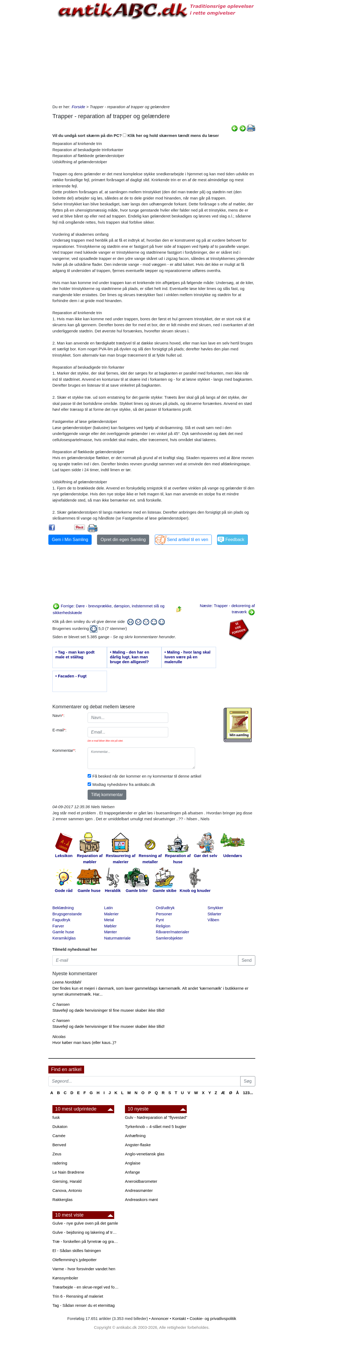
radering (59, 1163)
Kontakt (179, 1318)
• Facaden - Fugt (71, 676)
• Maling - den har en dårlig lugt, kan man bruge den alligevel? (129, 657)
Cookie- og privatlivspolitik (213, 1318)
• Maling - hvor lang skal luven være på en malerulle (187, 657)
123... (248, 1092)
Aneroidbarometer (141, 1181)
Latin (108, 907)
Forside (78, 106)
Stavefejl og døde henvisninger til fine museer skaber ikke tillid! (108, 1010)
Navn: (58, 715)
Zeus (56, 1154)
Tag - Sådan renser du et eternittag (83, 1305)
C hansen (61, 1004)
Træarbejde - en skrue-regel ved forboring (86, 1287)
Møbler (110, 926)
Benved (59, 1144)
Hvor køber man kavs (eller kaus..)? (84, 1042)
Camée (58, 1135)
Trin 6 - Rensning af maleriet (77, 1296)
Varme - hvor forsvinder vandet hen (83, 1269)
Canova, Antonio (67, 1190)
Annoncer (159, 1318)
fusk (56, 1117)
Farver (58, 926)
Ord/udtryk (165, 907)
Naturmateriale (117, 938)
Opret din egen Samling (123, 539)
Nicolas (59, 1036)
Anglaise (133, 1163)
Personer (164, 914)
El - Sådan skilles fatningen (76, 1250)
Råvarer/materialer (172, 932)
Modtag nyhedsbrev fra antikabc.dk (123, 784)
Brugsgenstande (67, 914)
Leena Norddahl (66, 982)
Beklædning (63, 907)
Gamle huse (63, 932)
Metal (109, 919)
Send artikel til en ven (187, 539)
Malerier (111, 914)
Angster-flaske (138, 1144)
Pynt (160, 919)
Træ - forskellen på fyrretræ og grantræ (86, 1241)
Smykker (215, 907)
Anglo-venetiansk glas (144, 1154)
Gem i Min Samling (70, 539)
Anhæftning (135, 1135)
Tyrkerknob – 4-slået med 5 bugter (155, 1126)
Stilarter (214, 914)
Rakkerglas (62, 1199)
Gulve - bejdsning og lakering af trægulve (86, 1232)
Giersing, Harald (66, 1181)
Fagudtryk (61, 919)
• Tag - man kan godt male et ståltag (75, 654)
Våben (213, 919)
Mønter (110, 932)
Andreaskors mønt (141, 1199)
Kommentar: (64, 750)
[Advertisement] (26, 81)
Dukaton (59, 1126)
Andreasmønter (139, 1190)
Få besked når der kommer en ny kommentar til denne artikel (146, 776)
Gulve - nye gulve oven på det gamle (85, 1223)
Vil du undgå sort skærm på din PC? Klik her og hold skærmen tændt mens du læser (135, 135)
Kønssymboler (65, 1278)
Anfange (132, 1172)
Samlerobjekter (169, 938)
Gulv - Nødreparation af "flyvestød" (156, 1117)
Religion (163, 926)
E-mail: (59, 730)
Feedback (234, 539)
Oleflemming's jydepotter (74, 1259)
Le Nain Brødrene (68, 1172)
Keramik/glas (64, 938)
